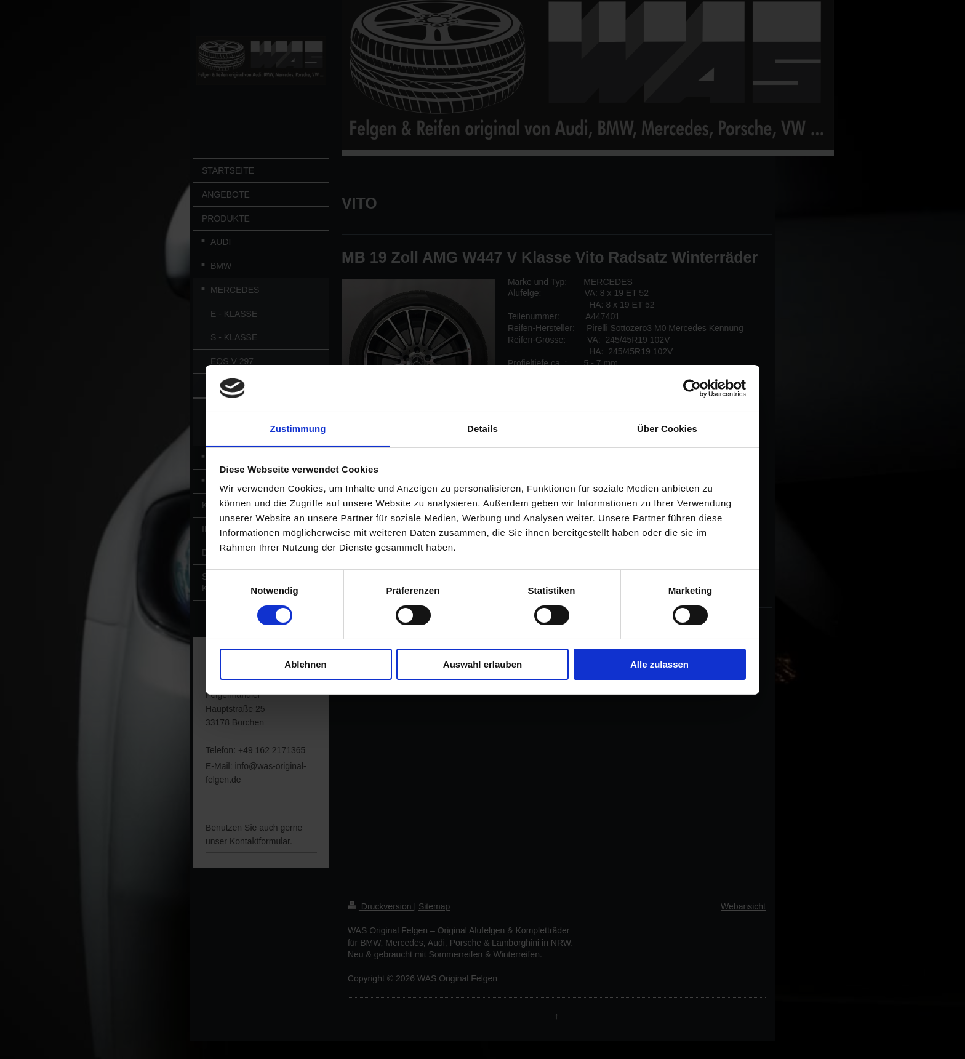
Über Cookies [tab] (667, 428)
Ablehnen (305, 664)
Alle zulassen (659, 664)
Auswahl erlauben (482, 664)
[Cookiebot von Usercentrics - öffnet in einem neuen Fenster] (692, 388)
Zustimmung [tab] (298, 428)
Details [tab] (482, 428)
